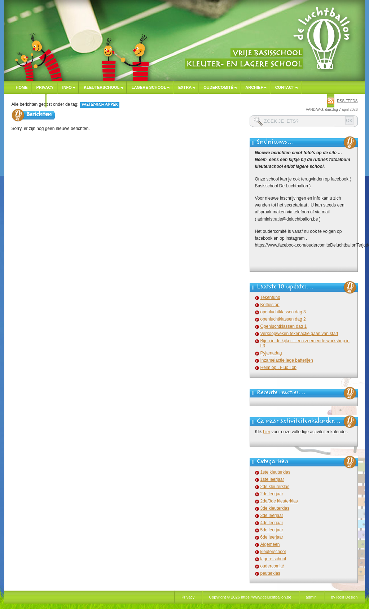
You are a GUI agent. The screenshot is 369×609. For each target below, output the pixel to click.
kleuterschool (273, 551)
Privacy (45, 87)
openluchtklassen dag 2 (283, 319)
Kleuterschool (103, 87)
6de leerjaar (271, 537)
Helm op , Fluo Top (278, 367)
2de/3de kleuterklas (279, 501)
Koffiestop (270, 304)
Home (22, 87)
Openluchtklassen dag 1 (283, 326)
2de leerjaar (271, 493)
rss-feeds (347, 101)
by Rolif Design (344, 597)
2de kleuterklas (275, 486)
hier (266, 431)
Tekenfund (270, 297)
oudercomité (272, 566)
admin (311, 597)
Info (68, 87)
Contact (286, 87)
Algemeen (270, 544)
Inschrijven (29, 101)
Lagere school (151, 87)
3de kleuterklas (275, 508)
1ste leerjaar (272, 479)
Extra (186, 87)
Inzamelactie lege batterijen (286, 360)
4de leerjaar (271, 522)
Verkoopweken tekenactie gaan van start (299, 333)
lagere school (273, 558)
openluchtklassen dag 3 (283, 311)
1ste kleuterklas (275, 472)
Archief (255, 87)
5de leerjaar (271, 529)
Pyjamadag (271, 353)
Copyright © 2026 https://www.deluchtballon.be (250, 597)
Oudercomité (220, 87)
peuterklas (270, 573)
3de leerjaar (271, 515)
